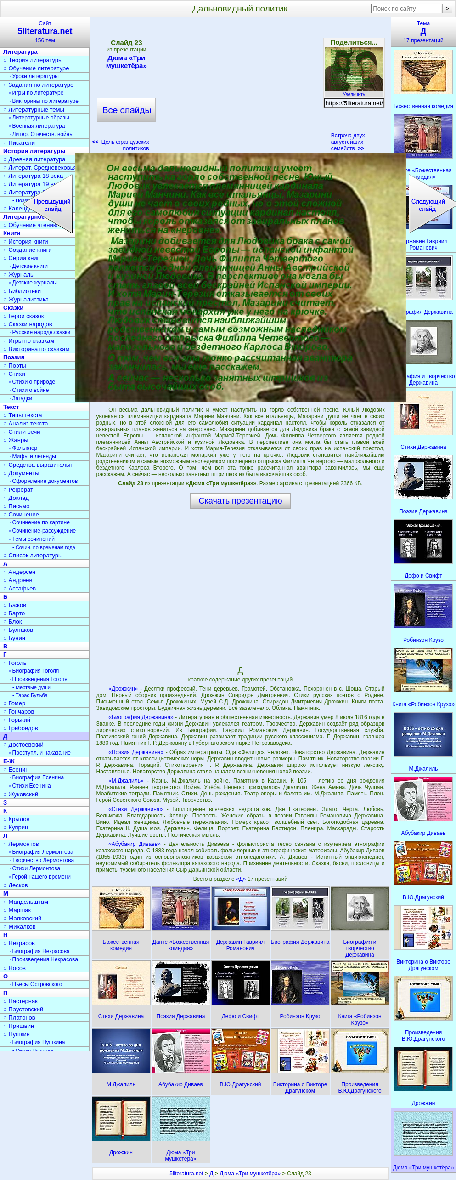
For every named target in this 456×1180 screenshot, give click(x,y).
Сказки (13, 307)
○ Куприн (15, 827)
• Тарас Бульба (30, 695)
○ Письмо (16, 506)
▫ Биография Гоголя (34, 671)
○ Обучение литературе (36, 68)
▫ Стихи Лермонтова (34, 868)
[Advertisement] (240, 87)
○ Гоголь (15, 662)
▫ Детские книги (28, 266)
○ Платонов (19, 1017)
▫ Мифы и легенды (32, 456)
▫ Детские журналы (33, 282)
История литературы (34, 151)
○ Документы (21, 473)
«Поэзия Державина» (135, 752)
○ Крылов (16, 819)
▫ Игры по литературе (36, 93)
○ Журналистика (26, 299)
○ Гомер (14, 703)
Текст (11, 406)
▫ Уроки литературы (34, 76)
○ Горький (16, 719)
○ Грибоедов (20, 728)
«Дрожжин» (123, 689)
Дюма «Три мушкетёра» (126, 61)
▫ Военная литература (37, 126)
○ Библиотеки (22, 291)
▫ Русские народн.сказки (39, 332)
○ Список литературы (32, 555)
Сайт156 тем (45, 32)
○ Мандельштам (25, 901)
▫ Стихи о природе (32, 382)
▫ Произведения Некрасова (43, 959)
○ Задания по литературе (38, 84)
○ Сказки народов (27, 324)
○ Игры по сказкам (28, 340)
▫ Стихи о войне (29, 390)
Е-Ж (9, 761)
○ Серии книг (21, 258)
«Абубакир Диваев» (134, 844)
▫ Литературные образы (39, 117)
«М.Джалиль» (125, 780)
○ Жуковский (20, 794)
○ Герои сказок (23, 315)
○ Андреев (18, 580)
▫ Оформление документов (43, 481)
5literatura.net (186, 1173)
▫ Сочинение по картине (39, 522)
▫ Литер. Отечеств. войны (41, 134)
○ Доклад (16, 497)
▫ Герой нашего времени (40, 877)
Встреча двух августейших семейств (348, 142)
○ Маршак (17, 910)
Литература (20, 51)
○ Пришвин (18, 1025)
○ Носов (14, 967)
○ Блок (12, 621)
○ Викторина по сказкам (36, 349)
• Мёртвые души (31, 687)
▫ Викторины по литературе (44, 101)
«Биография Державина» (141, 717)
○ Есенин (15, 769)
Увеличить (354, 92)
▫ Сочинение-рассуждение (42, 531)
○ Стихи (14, 373)
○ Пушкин (16, 1034)
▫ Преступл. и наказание (40, 752)
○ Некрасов (19, 943)
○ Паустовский (23, 1009)
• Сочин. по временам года (43, 547)
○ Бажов (14, 604)
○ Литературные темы (33, 109)
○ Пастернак (20, 1001)
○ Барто (14, 613)
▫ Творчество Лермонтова (41, 860)
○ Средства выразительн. (38, 464)
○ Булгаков (18, 629)
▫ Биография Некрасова (39, 951)
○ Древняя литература (34, 159)
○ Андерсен (19, 571)
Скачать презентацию (240, 500)
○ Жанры (15, 440)
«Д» (242, 879)
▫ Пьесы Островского (35, 984)
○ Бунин (14, 638)
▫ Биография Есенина (36, 777)
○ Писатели (19, 142)
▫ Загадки (20, 398)
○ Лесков (15, 885)
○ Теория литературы (32, 60)
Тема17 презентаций (423, 32)
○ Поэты (14, 365)
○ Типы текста (22, 415)
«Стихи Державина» (135, 809)
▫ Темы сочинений (32, 539)
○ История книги (25, 241)
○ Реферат (18, 489)
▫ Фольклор (23, 448)
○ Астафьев (19, 588)
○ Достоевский (23, 744)
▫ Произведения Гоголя (38, 679)
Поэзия (13, 357)
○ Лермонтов (21, 843)
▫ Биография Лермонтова (41, 852)
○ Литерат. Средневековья (40, 167)
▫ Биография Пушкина (37, 1042)
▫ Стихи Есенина (30, 786)
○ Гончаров (18, 711)
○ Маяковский (22, 918)
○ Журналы (18, 274)
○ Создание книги (27, 249)
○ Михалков (19, 926)
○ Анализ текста (25, 423)
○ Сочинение (21, 514)
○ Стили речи (21, 431)
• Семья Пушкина (32, 1050)
